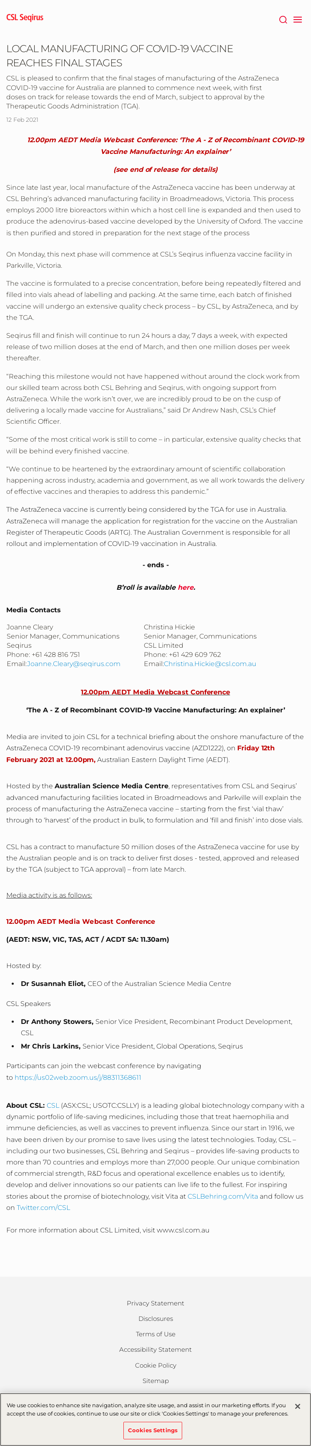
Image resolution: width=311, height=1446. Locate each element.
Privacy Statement (155, 1303)
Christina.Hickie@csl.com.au (210, 664)
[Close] (297, 1410)
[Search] (283, 18)
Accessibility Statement (155, 1349)
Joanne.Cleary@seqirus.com (73, 664)
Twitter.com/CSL (43, 1208)
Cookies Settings (153, 1434)
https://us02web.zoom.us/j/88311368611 (78, 1077)
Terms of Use (156, 1334)
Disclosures (155, 1319)
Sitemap (156, 1381)
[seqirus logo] (25, 19)
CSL (53, 1105)
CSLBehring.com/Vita (223, 1196)
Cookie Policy (155, 1365)
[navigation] (297, 18)
